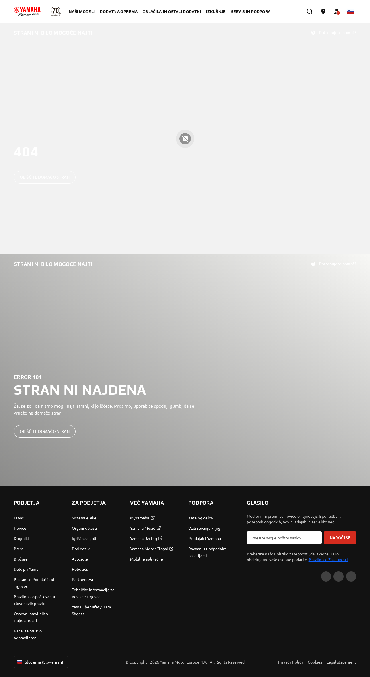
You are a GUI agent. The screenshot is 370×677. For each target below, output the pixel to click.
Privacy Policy (290, 661)
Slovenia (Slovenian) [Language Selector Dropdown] (39, 661)
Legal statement (341, 661)
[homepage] (27, 11)
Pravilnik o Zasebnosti (328, 559)
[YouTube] (326, 576)
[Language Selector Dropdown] (350, 11)
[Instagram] (351, 576)
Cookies (315, 661)
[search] (309, 11)
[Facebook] (338, 576)
